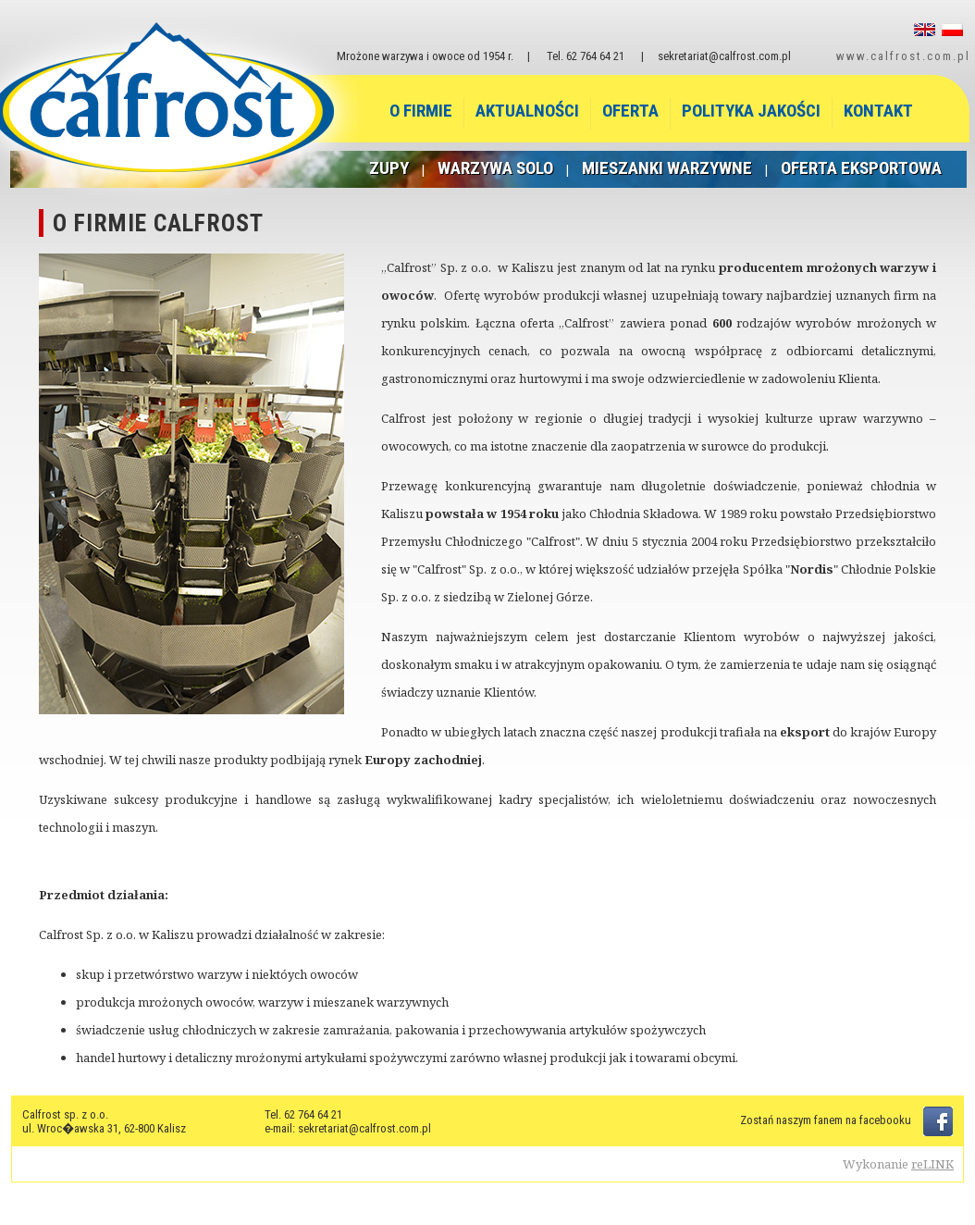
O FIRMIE (420, 110)
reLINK (932, 1164)
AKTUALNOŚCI (527, 110)
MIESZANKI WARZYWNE (667, 168)
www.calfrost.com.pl (903, 56)
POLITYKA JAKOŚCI (751, 110)
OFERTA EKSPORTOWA (861, 168)
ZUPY (389, 168)
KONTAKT (878, 110)
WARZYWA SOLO (495, 168)
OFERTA (630, 110)
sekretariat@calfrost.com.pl (724, 56)
